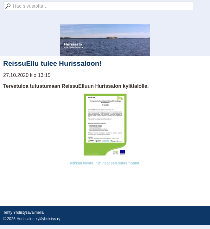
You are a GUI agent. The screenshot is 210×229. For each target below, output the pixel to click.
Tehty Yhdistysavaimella (23, 212)
